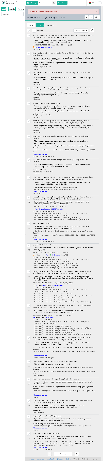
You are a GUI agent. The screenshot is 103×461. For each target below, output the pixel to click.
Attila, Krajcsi (73, 361)
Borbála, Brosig (45, 53)
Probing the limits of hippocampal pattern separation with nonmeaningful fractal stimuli (63, 383)
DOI (36, 47)
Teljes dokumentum (40, 154)
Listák (40, 25)
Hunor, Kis (47, 88)
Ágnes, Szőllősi (60, 338)
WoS (39, 47)
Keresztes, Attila (38, 199)
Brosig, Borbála (45, 72)
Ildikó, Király (43, 90)
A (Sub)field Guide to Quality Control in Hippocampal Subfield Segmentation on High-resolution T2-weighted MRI (58, 311)
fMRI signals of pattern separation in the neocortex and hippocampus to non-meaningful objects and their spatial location (62, 41)
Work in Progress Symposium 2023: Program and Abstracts (54, 424)
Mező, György (80, 35)
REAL (41, 285)
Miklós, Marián (37, 338)
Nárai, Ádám (37, 273)
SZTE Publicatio (57, 209)
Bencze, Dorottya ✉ (39, 197)
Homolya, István (54, 35)
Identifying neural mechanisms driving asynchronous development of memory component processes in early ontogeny (61, 227)
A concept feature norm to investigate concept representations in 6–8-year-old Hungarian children (63, 78)
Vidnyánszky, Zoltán (62, 199)
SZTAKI (83, 459)
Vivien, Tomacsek (69, 177)
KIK (79, 459)
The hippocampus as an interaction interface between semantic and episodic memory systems (61, 142)
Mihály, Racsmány (75, 340)
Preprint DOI (41, 255)
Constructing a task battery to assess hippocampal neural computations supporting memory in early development (63, 437)
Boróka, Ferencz (88, 53)
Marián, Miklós (51, 197)
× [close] (96, 11)
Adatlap (31, 25)
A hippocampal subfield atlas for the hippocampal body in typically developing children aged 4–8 (61, 94)
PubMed (49, 47)
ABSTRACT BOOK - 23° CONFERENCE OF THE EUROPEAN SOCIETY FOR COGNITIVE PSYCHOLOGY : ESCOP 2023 (63, 442)
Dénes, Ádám (60, 273)
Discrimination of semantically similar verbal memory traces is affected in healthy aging (63, 249)
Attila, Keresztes (38, 55)
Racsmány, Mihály (75, 199)
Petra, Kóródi (43, 123)
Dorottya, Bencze (49, 338)
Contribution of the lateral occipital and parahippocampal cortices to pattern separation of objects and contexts (61, 203)
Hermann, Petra (49, 199)
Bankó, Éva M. (50, 271)
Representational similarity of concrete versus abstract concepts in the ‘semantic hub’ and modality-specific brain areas (62, 107)
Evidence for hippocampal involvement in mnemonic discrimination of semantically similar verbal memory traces (62, 165)
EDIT (53, 255)
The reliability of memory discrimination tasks (52, 364)
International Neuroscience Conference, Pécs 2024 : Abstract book (56, 187)
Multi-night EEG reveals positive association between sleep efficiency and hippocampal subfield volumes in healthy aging (63, 183)
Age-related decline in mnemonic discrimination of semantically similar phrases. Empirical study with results (62, 420)
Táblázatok (51, 25)
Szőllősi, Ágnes (62, 197)
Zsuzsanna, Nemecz (43, 179)
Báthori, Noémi (61, 271)
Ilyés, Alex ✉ (37, 245)
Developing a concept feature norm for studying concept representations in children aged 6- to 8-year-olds (64, 59)
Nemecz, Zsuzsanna (86, 197)
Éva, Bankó (48, 177)
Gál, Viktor (69, 273)
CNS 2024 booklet (40, 169)
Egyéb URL (36, 82)
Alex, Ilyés (36, 53)
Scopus (43, 47)
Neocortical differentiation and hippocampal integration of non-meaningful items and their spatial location (59, 406)
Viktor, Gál (65, 179)
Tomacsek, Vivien (73, 271)
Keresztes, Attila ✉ (60, 37)
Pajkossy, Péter (73, 197)
